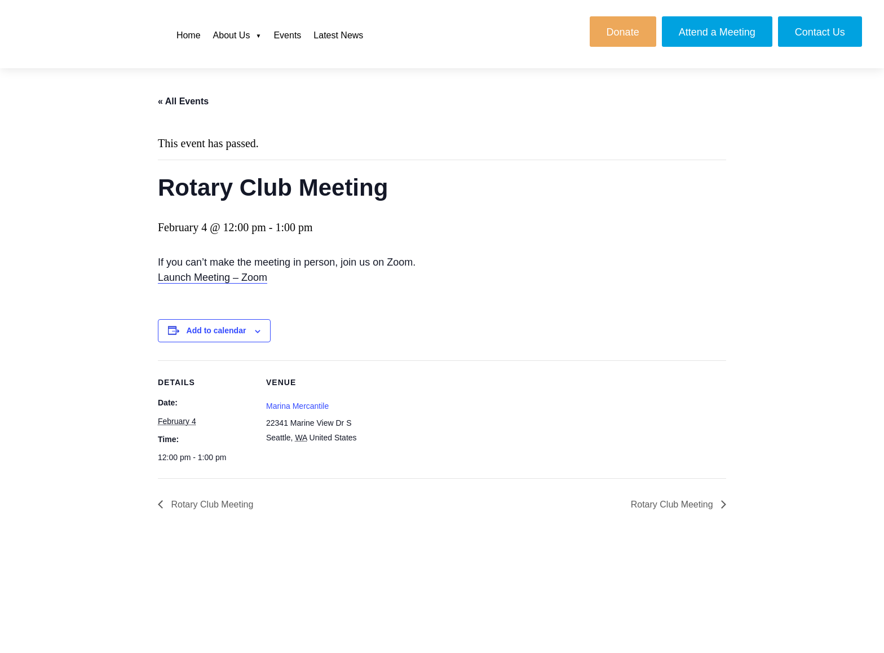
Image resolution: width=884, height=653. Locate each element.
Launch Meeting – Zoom (212, 277)
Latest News (338, 35)
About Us (231, 35)
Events (287, 35)
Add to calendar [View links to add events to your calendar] (216, 330)
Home (188, 35)
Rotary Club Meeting (211, 504)
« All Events (183, 101)
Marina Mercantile (297, 406)
